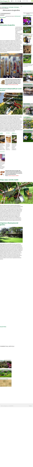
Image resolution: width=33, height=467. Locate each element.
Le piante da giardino (4, 369)
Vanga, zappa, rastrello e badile (9, 180)
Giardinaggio (11, 7)
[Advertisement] (7, 33)
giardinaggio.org (5, 7)
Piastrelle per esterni (4, 378)
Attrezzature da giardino (7, 25)
